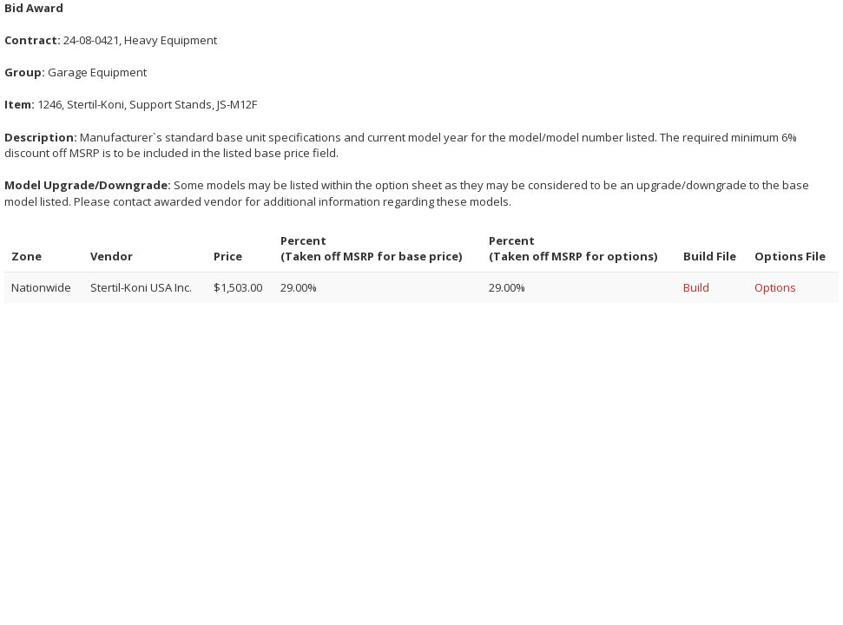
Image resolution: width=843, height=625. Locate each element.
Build (696, 287)
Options (775, 287)
